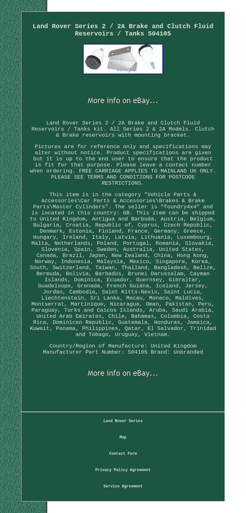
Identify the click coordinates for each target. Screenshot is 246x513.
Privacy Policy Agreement (123, 470)
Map (123, 437)
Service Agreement (123, 486)
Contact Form (123, 454)
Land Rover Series (123, 421)
